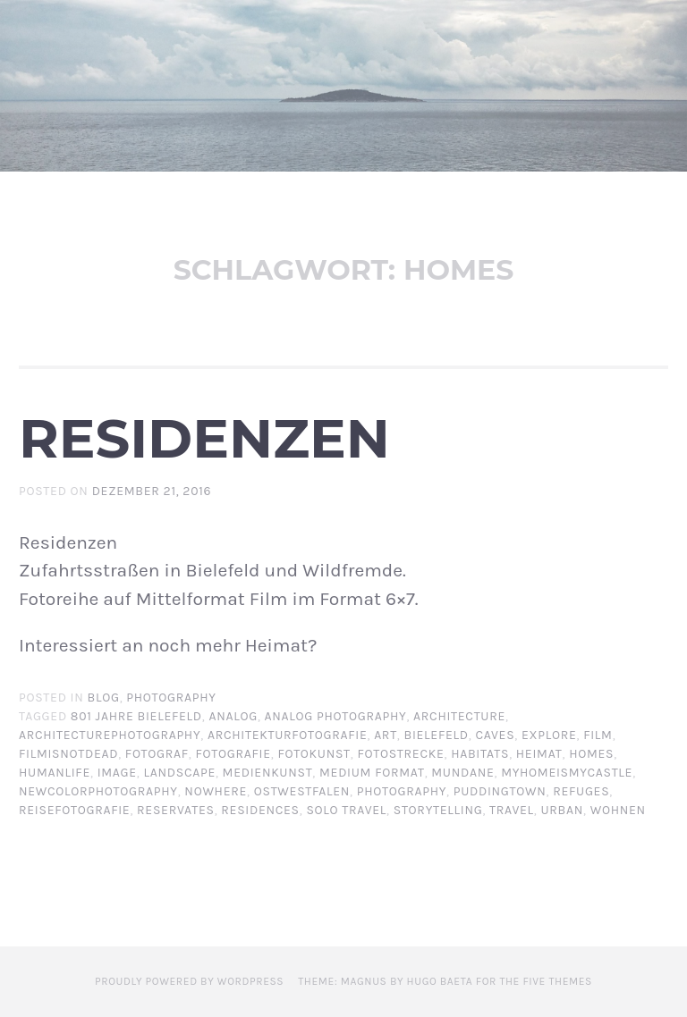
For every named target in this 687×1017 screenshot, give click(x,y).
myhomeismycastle (566, 772)
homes (591, 753)
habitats (480, 753)
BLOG (104, 697)
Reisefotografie (74, 810)
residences (260, 810)
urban (561, 810)
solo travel (346, 810)
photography (401, 791)
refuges (581, 791)
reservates (176, 810)
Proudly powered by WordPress (189, 981)
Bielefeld (436, 735)
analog (232, 716)
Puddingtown (500, 791)
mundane (462, 772)
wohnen (618, 810)
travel (511, 810)
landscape (180, 772)
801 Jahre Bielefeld (136, 716)
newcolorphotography (98, 791)
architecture (459, 716)
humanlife (54, 772)
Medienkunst (268, 772)
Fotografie (233, 753)
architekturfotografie (288, 735)
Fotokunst (313, 753)
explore (549, 735)
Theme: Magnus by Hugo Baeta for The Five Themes (445, 981)
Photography (171, 697)
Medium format (372, 772)
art (385, 735)
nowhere (215, 791)
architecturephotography (109, 735)
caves (494, 735)
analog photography (336, 716)
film (597, 735)
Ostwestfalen (302, 791)
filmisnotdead (68, 753)
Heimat (539, 753)
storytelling (438, 810)
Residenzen (204, 438)
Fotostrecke (400, 753)
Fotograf (157, 753)
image (117, 772)
